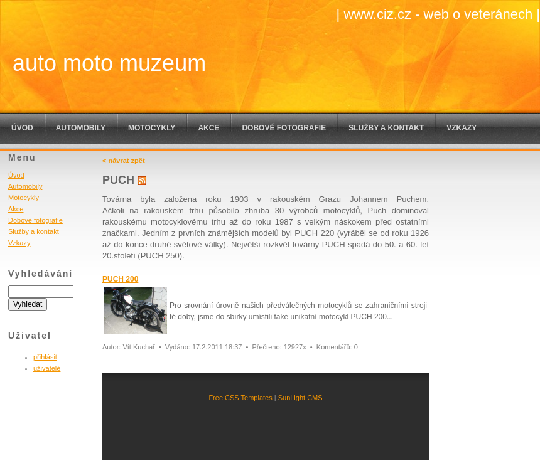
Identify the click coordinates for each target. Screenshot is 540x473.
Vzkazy (461, 128)
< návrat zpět (123, 160)
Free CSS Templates (240, 397)
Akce (208, 128)
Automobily (80, 128)
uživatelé (46, 368)
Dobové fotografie (284, 128)
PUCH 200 (120, 279)
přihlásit (45, 357)
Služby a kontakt (386, 128)
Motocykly (151, 128)
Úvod (22, 128)
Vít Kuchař (138, 347)
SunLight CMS (300, 397)
